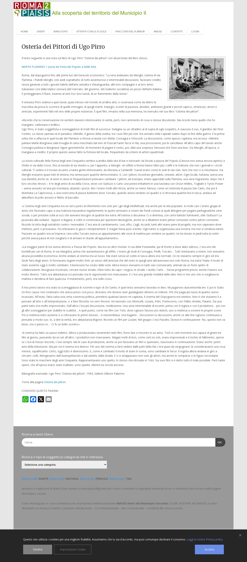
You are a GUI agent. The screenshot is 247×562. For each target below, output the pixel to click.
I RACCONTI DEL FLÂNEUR (130, 31)
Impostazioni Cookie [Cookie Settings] (72, 549)
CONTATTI (177, 31)
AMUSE (158, 31)
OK (218, 442)
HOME (24, 31)
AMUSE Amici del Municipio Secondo (142, 503)
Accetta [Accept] (209, 549)
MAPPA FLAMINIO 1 (34, 67)
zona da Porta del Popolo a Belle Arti (72, 67)
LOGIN (195, 31)
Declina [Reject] (37, 549)
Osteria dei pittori (55, 382)
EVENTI (41, 31)
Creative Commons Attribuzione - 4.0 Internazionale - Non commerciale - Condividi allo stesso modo (116, 508)
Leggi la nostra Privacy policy (205, 539)
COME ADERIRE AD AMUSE (188, 503)
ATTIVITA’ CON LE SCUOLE (91, 31)
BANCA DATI (61, 31)
